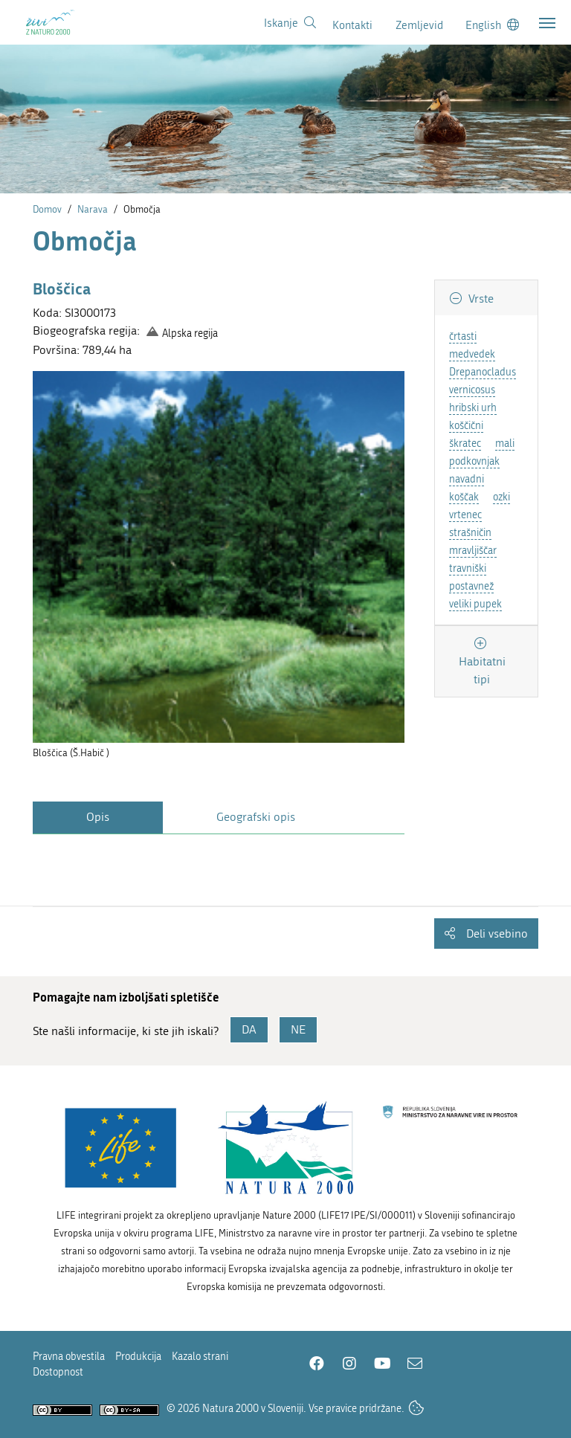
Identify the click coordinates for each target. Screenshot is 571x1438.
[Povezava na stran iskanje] (290, 23)
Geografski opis (255, 817)
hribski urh (473, 408)
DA (249, 1029)
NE (298, 1029)
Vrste (479, 298)
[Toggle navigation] (547, 23)
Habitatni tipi (482, 670)
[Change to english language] (492, 25)
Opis (97, 817)
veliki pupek (475, 604)
